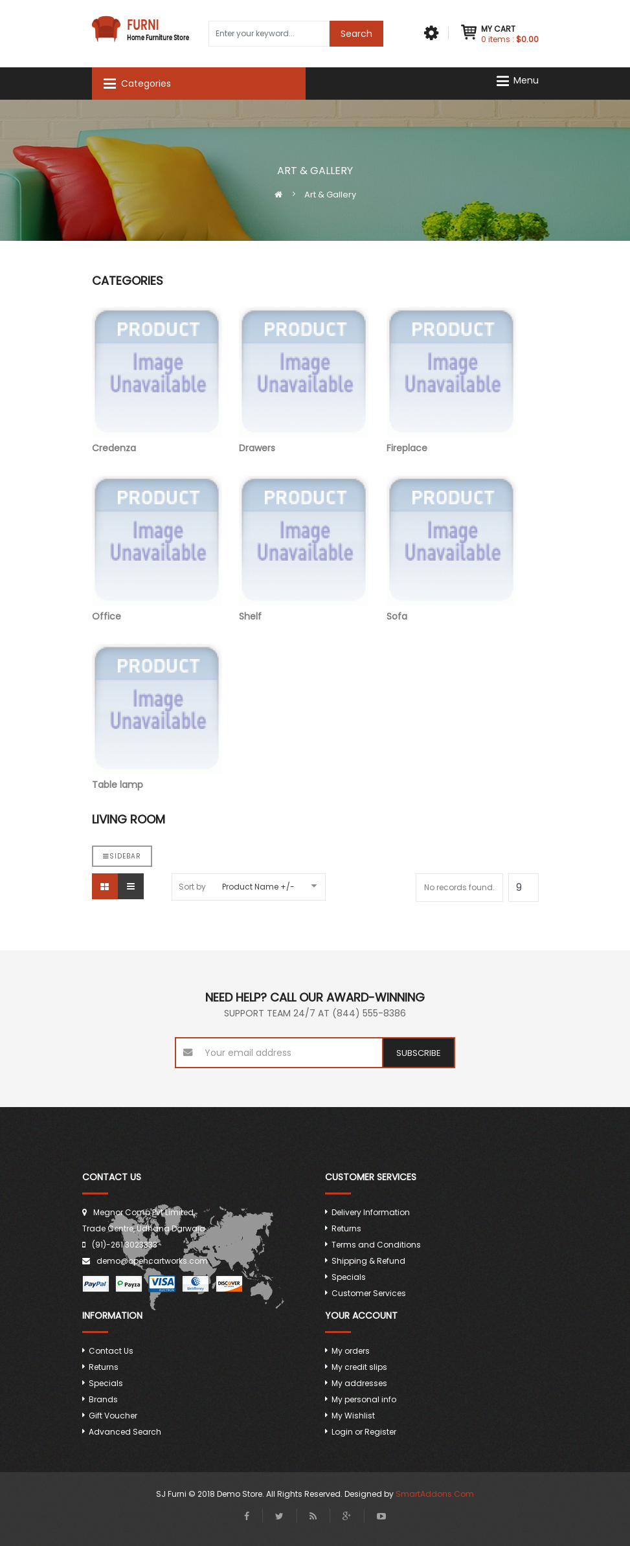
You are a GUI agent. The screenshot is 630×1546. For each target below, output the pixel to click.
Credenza (156, 381)
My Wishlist (353, 1415)
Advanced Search (125, 1431)
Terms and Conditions (376, 1244)
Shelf (303, 549)
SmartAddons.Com (435, 1493)
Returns (346, 1228)
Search (356, 33)
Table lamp (156, 717)
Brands (103, 1399)
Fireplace (451, 381)
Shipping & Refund (368, 1260)
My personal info (364, 1399)
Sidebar (122, 856)
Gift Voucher (113, 1415)
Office (156, 549)
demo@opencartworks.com (152, 1260)
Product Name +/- (258, 886)
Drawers (303, 381)
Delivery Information (371, 1212)
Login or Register (364, 1431)
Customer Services (369, 1293)
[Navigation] (522, 80)
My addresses (359, 1383)
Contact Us (111, 1350)
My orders (351, 1350)
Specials (349, 1277)
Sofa (451, 549)
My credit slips (359, 1366)
